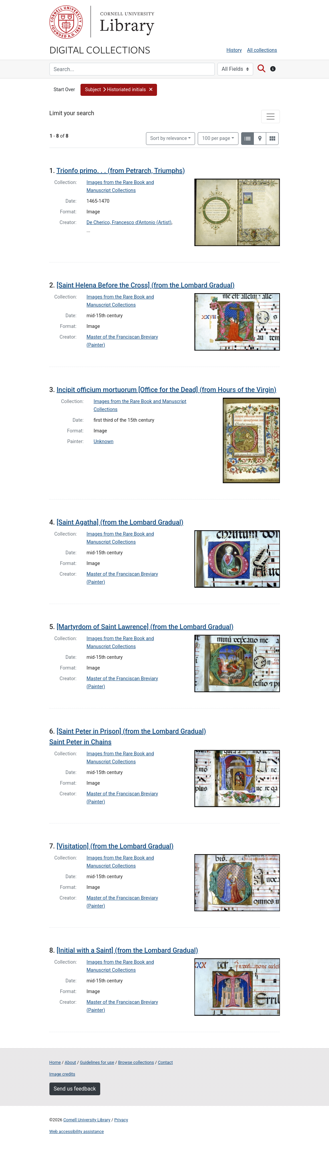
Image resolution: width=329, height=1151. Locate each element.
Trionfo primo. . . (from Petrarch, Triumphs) (120, 171)
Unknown (104, 441)
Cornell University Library (87, 1119)
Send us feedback (75, 1089)
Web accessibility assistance (76, 1131)
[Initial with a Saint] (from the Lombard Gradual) (127, 950)
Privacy (121, 1119)
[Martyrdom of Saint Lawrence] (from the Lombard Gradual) (144, 627)
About (70, 1062)
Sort (168, 138)
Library (126, 22)
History (234, 50)
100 (216, 138)
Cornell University (66, 22)
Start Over (64, 89)
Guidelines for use (97, 1062)
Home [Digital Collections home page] (55, 1062)
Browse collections (136, 1062)
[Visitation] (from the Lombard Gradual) (114, 846)
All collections (262, 50)
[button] (118, 90)
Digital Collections (99, 49)
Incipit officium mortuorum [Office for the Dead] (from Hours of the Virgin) (166, 390)
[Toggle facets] (270, 116)
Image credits (62, 1074)
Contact (165, 1062)
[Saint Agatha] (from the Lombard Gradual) (119, 522)
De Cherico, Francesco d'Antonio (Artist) (129, 222)
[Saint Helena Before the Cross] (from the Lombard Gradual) (145, 285)
